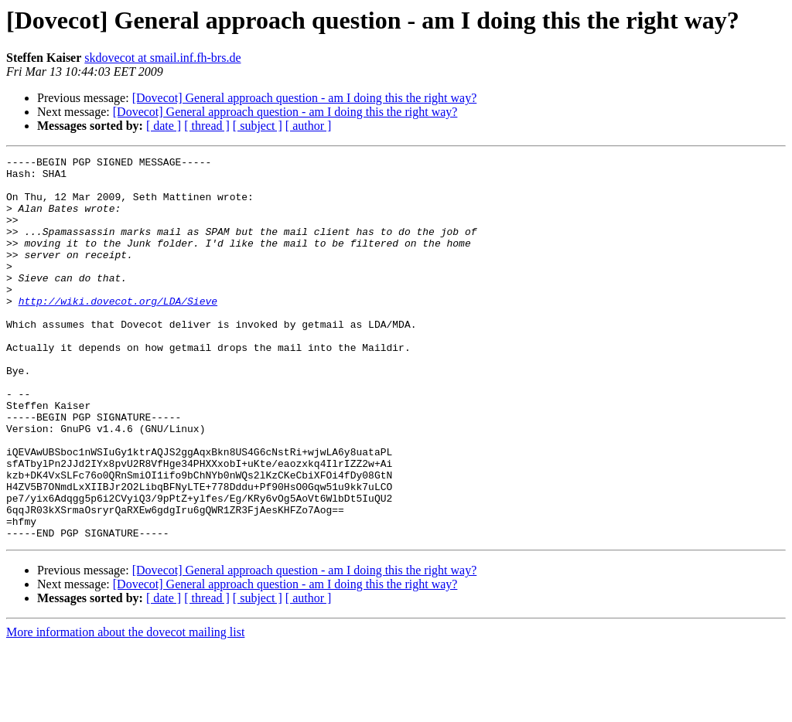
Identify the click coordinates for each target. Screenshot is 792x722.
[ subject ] (257, 125)
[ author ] (308, 125)
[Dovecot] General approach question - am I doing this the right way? (304, 97)
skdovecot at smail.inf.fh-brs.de (162, 57)
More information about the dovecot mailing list (125, 708)
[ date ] (163, 125)
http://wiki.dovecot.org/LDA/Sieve (118, 331)
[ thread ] (207, 125)
